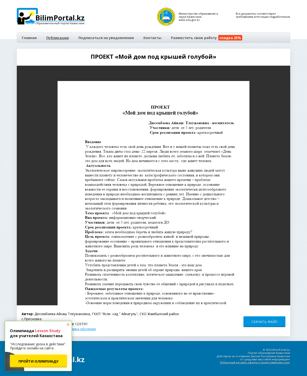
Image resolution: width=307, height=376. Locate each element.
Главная (29, 37)
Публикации (57, 37)
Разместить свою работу (206, 37)
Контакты (152, 37)
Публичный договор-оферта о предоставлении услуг (255, 362)
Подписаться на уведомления (106, 37)
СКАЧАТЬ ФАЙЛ (264, 321)
